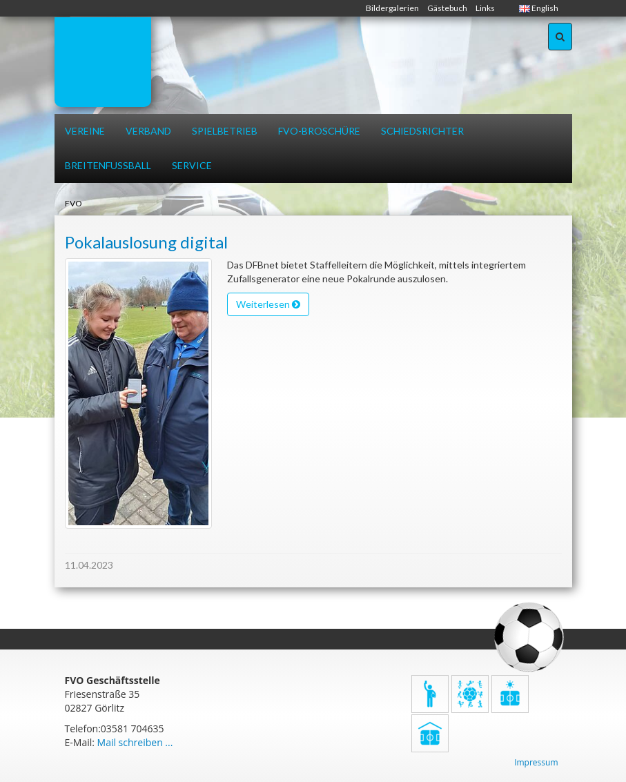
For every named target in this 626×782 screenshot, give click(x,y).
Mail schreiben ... (135, 742)
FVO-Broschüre (319, 131)
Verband (148, 131)
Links (485, 8)
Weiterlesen (268, 304)
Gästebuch (447, 8)
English (538, 8)
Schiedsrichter (422, 131)
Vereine (85, 131)
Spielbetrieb (224, 131)
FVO (73, 203)
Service (192, 165)
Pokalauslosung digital (146, 242)
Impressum (536, 762)
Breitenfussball (108, 165)
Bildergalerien (392, 8)
